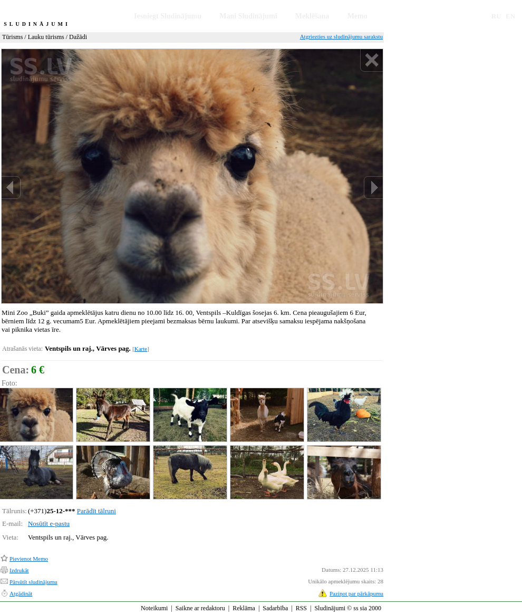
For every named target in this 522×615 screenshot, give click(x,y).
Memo (357, 16)
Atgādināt (20, 593)
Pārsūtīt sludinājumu (33, 582)
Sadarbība (275, 608)
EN (510, 16)
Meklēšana (312, 16)
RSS (301, 608)
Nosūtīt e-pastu (49, 523)
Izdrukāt (19, 570)
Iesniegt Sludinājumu (167, 16)
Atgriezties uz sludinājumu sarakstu (341, 36)
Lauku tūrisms (46, 37)
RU (496, 16)
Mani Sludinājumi (248, 16)
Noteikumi (154, 608)
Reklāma (244, 608)
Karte (140, 348)
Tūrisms (12, 37)
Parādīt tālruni (96, 511)
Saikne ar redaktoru (200, 608)
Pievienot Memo (28, 558)
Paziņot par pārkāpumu (356, 593)
